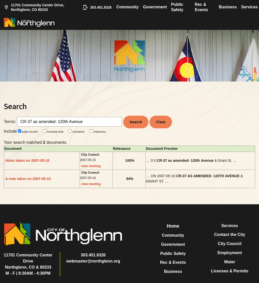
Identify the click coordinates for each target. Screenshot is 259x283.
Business (228, 7)
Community (127, 7)
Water (229, 262)
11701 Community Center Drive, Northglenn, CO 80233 (34, 7)
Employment (230, 253)
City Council (229, 243)
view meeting (91, 166)
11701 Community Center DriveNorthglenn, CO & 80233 (28, 261)
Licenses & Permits (229, 271)
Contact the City (229, 234)
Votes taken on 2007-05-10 (27, 160)
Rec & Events (201, 7)
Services (249, 7)
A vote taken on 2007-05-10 (28, 179)
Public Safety (177, 7)
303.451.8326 (95, 7)
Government (155, 7)
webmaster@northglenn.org (93, 261)
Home (173, 226)
